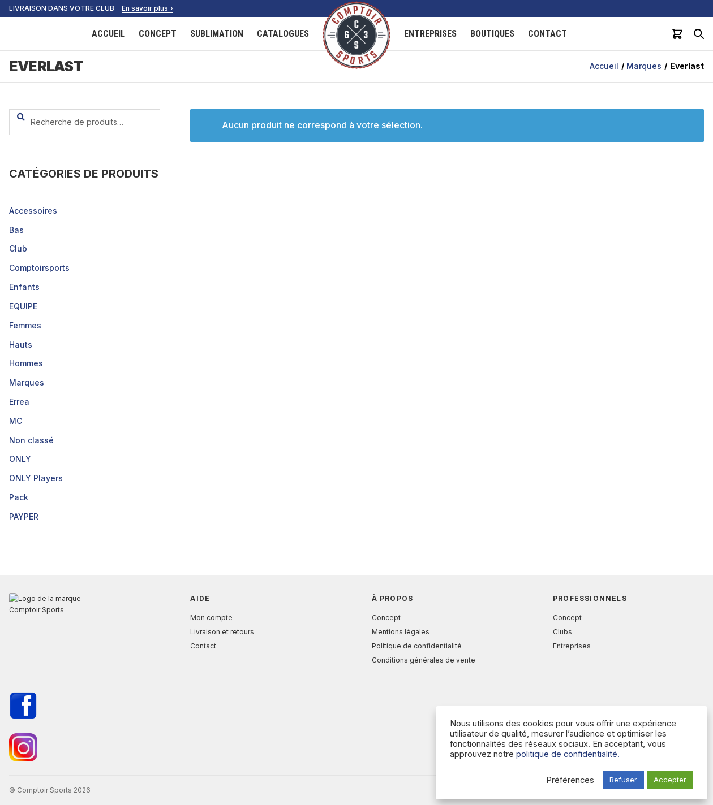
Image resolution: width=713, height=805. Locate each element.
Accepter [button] (670, 779)
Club (18, 248)
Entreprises (430, 33)
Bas (16, 230)
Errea (19, 401)
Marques (644, 66)
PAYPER (23, 516)
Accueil (108, 33)
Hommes (26, 363)
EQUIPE (23, 306)
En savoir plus (145, 8)
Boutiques (492, 33)
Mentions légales (400, 631)
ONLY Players (36, 478)
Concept (158, 33)
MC (15, 421)
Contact (547, 33)
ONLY (20, 459)
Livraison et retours (222, 631)
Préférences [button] (570, 780)
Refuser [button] (623, 779)
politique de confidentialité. (568, 754)
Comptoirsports (39, 267)
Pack (18, 497)
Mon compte (211, 617)
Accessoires (33, 210)
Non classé (31, 440)
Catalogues (283, 33)
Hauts (20, 344)
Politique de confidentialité (417, 646)
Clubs (562, 631)
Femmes (25, 325)
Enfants (24, 287)
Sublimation (216, 33)
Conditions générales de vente (423, 660)
